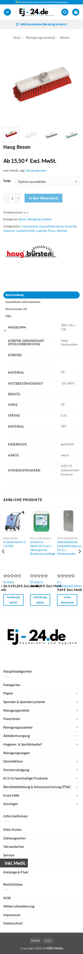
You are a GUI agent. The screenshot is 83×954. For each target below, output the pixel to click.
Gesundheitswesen (51, 226)
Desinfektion (13, 761)
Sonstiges (10, 804)
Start (17, 37)
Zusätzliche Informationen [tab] (23, 302)
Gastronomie (29, 226)
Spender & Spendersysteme (24, 702)
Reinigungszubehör (40, 37)
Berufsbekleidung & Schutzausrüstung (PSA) (37, 787)
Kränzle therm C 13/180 (14, 544)
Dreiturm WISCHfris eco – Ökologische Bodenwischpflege (42, 547)
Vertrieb (62, 230)
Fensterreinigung (16, 770)
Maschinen (11, 718)
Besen (64, 37)
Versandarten (13, 846)
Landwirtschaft (25, 230)
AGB (7, 898)
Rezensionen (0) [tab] (16, 309)
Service (8, 855)
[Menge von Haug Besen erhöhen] (18, 198)
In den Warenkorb (43, 198)
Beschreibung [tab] (15, 295)
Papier (8, 693)
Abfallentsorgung (16, 735)
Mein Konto (12, 829)
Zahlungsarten (14, 838)
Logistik (41, 230)
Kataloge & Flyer (16, 872)
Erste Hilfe (11, 795)
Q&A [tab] (9, 316)
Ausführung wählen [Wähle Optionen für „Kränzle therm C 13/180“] (13, 600)
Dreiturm (36, 582)
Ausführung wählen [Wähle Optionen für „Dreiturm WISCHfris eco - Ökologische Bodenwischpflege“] (40, 600)
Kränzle (8, 582)
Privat (51, 230)
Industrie (9, 230)
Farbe (7, 181)
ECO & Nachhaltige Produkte (25, 778)
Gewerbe (71, 226)
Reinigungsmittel (16, 710)
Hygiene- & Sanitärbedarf (22, 744)
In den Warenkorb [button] (67, 600)
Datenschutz (13, 923)
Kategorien (11, 685)
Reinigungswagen (16, 753)
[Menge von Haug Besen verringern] (6, 198)
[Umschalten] (77, 693)
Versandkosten (36, 170)
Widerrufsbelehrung (18, 906)
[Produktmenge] (12, 198)
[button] (7, 12)
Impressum (11, 915)
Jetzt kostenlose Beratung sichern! (41, 24)
